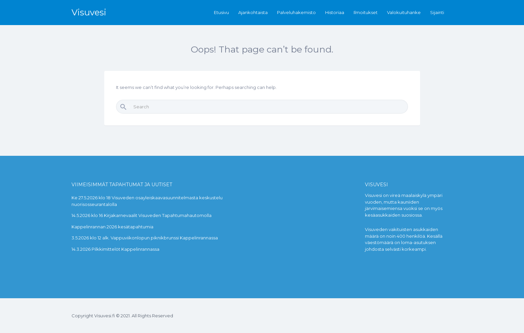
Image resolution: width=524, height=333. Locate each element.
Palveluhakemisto (296, 12)
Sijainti (437, 12)
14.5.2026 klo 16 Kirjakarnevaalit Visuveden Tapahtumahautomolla (142, 215)
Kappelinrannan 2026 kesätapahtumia (112, 226)
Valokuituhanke (404, 12)
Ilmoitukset (366, 12)
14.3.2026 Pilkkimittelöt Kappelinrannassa (115, 249)
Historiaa (334, 12)
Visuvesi (89, 12)
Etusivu (221, 12)
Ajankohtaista (253, 12)
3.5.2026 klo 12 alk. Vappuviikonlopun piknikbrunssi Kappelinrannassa (145, 237)
